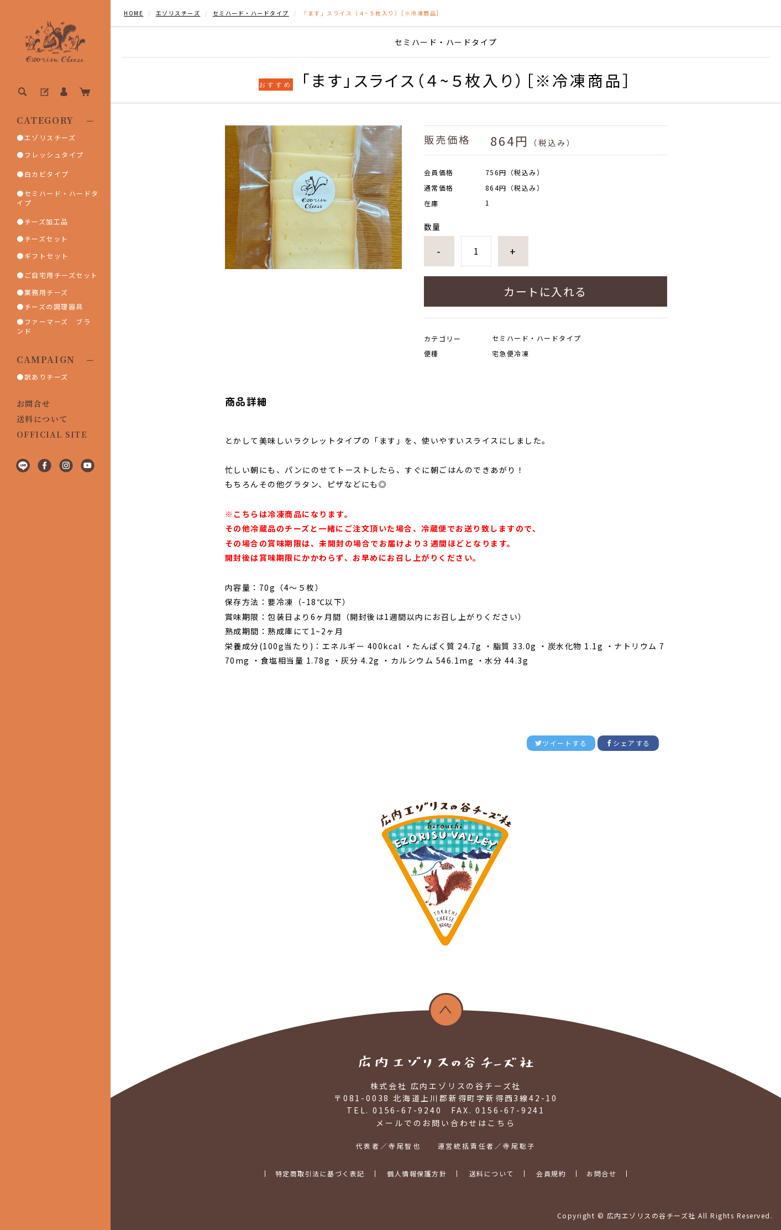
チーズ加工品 (46, 221)
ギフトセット (46, 255)
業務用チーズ (46, 292)
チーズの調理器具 (53, 306)
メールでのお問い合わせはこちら (445, 1122)
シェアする (628, 743)
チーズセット (46, 238)
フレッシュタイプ (54, 154)
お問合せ (34, 403)
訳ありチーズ (46, 376)
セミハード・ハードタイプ (58, 197)
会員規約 (551, 1173)
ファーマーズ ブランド (54, 326)
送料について (42, 419)
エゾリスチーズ (50, 137)
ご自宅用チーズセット (61, 275)
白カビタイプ (46, 173)
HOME (133, 13)
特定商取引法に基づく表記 (320, 1173)
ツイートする (561, 743)
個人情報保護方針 (417, 1173)
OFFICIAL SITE (52, 434)
